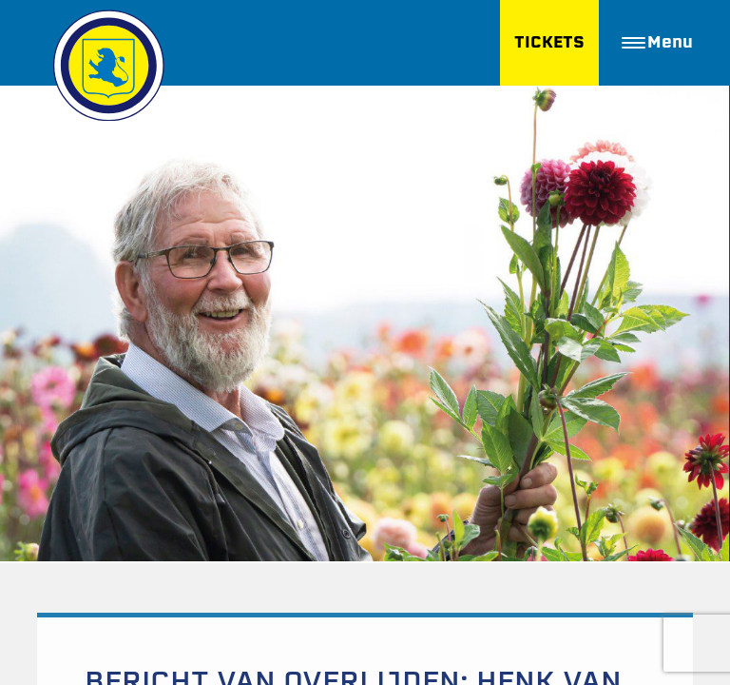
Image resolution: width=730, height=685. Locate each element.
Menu (657, 42)
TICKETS (549, 42)
